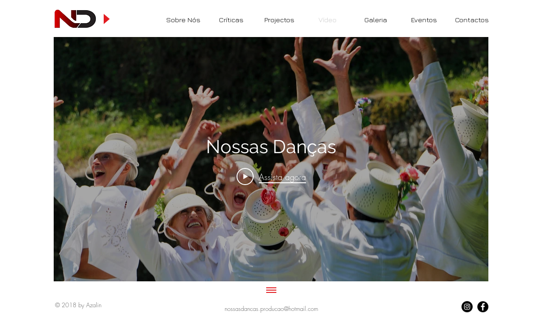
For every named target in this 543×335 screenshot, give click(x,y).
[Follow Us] (467, 306)
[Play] (106, 19)
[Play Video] (271, 176)
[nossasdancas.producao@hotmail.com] (271, 308)
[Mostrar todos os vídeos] (271, 290)
